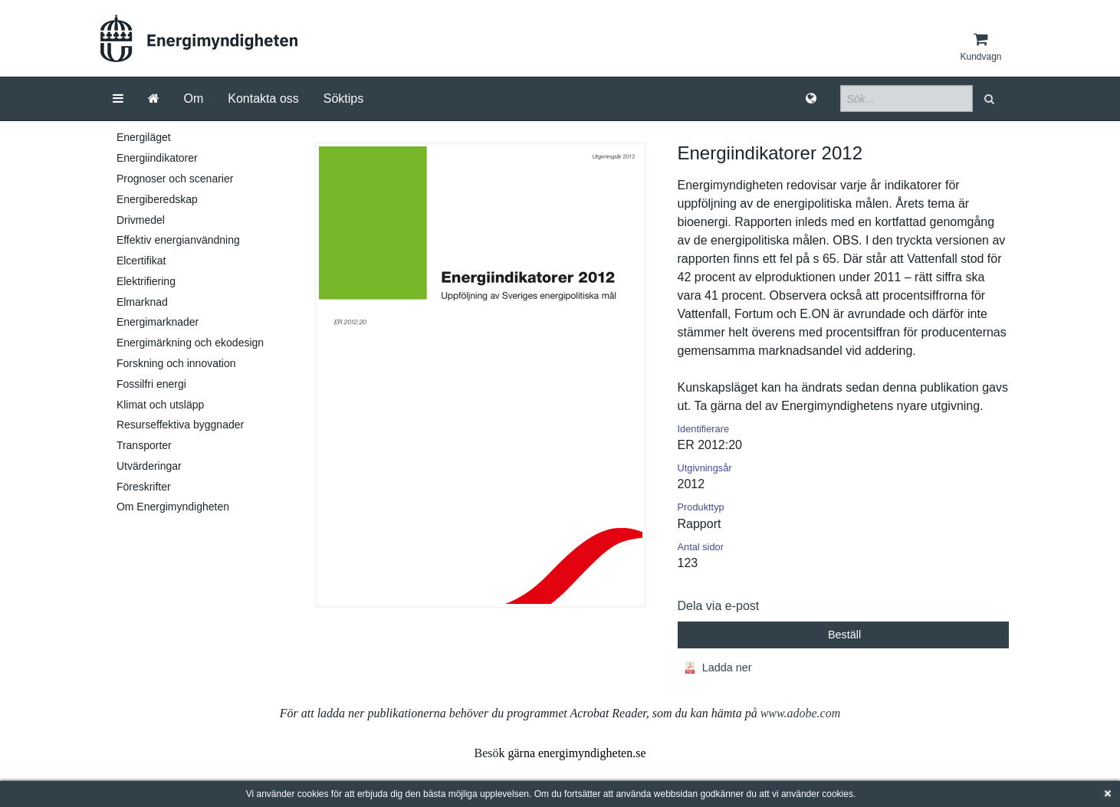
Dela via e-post (719, 605)
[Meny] (118, 99)
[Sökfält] (906, 98)
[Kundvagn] (980, 47)
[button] (991, 98)
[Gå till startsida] (154, 99)
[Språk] (811, 99)
